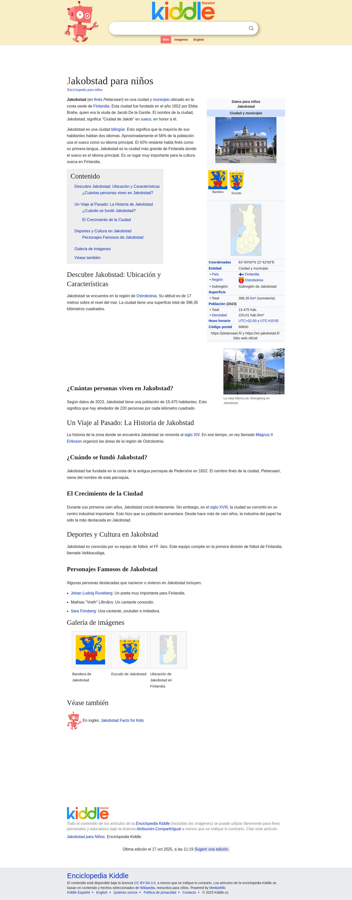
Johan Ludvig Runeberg (91, 593)
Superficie (217, 292)
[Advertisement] (176, 58)
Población (217, 304)
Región (217, 280)
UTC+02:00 (248, 321)
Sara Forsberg (83, 611)
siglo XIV (192, 435)
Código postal (220, 327)
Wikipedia (147, 888)
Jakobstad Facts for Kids (122, 720)
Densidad (219, 315)
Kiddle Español (78, 892)
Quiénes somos (125, 892)
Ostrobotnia (254, 280)
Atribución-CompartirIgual (159, 829)
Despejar (241, 28)
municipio (161, 99)
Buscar (251, 28)
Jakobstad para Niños (86, 837)
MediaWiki (217, 888)
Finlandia (252, 274)
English (199, 39)
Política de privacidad (160, 892)
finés (98, 99)
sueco (146, 119)
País (215, 274)
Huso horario (220, 321)
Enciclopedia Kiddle (153, 823)
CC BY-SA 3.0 (144, 883)
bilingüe (118, 129)
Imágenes (181, 39)
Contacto (189, 892)
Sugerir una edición (211, 849)
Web (166, 39)
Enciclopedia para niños (85, 90)
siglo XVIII (219, 507)
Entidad (215, 268)
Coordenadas (220, 262)
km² (253, 298)
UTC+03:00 (269, 321)
